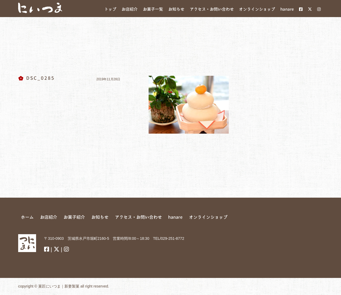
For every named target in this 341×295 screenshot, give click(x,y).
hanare (175, 217)
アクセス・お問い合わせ (138, 217)
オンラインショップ (208, 217)
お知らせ (99, 217)
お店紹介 (48, 217)
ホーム (27, 217)
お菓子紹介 (74, 217)
